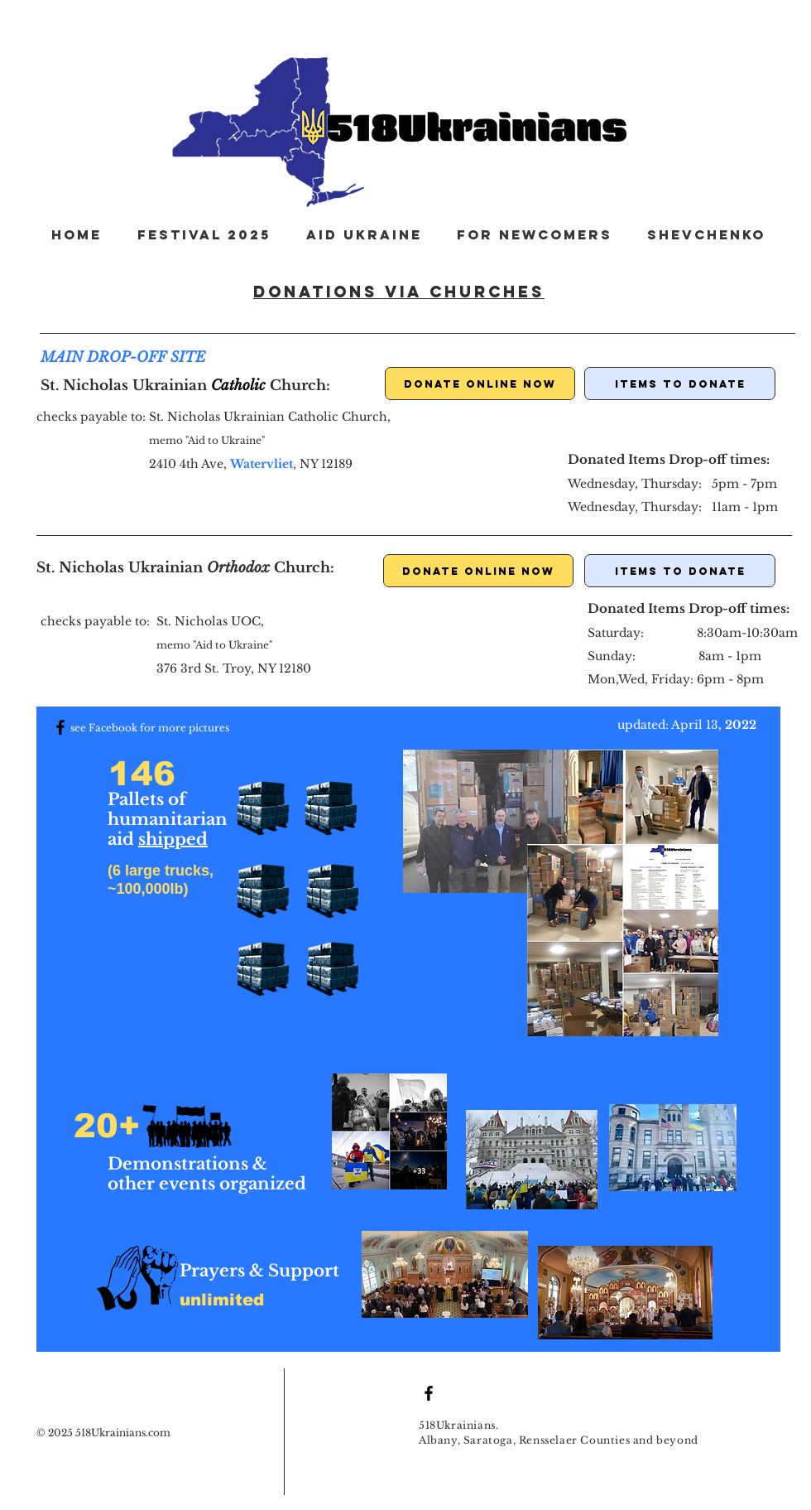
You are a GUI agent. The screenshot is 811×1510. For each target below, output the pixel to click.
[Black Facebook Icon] (60, 727)
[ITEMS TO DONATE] (679, 383)
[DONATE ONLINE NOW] (480, 383)
